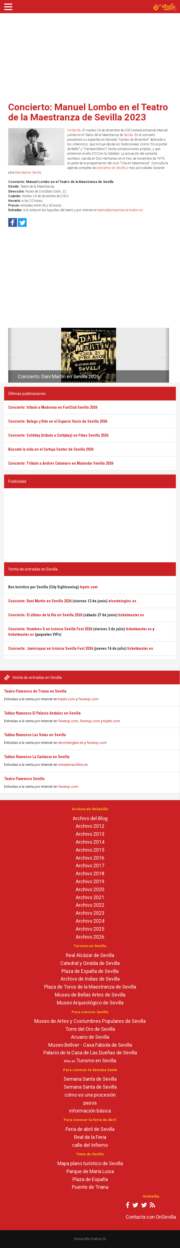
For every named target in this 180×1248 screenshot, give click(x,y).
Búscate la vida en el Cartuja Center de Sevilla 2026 (51, 449)
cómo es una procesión (90, 1095)
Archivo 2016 (90, 858)
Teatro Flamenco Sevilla (24, 779)
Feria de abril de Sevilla (90, 1129)
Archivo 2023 (90, 913)
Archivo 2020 (90, 889)
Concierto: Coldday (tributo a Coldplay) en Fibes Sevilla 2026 (58, 435)
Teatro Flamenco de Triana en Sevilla (35, 691)
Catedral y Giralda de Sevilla (90, 963)
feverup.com (88, 699)
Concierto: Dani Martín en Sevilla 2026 (58, 376)
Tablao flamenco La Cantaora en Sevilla (36, 757)
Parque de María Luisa (90, 1171)
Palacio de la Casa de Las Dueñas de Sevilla (90, 1052)
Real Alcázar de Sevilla (90, 955)
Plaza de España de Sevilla (90, 971)
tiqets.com (66, 699)
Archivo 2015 (90, 850)
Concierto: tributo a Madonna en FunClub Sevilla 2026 (52, 407)
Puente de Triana (90, 1187)
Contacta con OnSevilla (151, 1217)
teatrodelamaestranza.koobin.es (120, 210)
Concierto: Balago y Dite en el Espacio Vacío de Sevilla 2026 (57, 421)
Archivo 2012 (90, 826)
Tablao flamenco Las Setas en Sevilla (35, 735)
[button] (10, 355)
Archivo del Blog (90, 818)
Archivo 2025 (90, 929)
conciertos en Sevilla (111, 168)
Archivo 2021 (90, 897)
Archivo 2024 (90, 921)
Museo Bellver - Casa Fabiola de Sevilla (90, 1045)
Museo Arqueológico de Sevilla (90, 1003)
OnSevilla (74, 130)
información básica (90, 1111)
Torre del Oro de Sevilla (90, 1029)
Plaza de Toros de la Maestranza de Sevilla (90, 987)
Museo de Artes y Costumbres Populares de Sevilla (90, 1021)
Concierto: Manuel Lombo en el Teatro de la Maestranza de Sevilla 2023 (88, 112)
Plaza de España (90, 1179)
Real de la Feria (90, 1137)
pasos (90, 1103)
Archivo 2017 (90, 865)
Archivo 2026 (90, 937)
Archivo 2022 (90, 905)
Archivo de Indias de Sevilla (90, 979)
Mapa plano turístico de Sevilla (90, 1163)
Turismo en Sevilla (96, 1060)
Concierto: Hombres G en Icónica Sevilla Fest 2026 (50, 629)
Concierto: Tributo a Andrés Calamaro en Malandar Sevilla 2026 (60, 463)
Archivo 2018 (90, 873)
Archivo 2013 (90, 834)
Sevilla (128, 135)
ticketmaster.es (131, 615)
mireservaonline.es (73, 765)
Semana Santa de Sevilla (90, 1079)
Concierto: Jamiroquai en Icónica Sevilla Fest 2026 (50, 648)
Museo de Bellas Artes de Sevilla (90, 995)
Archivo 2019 (90, 881)
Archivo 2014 (90, 842)
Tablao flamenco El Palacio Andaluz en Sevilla (42, 713)
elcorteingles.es (70, 743)
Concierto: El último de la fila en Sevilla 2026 (45, 615)
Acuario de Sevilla (90, 1037)
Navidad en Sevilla (28, 172)
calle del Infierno (90, 1145)
